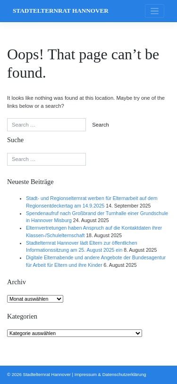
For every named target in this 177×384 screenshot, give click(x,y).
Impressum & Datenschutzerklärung (110, 374)
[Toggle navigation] (154, 11)
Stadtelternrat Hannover (61, 10)
